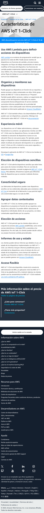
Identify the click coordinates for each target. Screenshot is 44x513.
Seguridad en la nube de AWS (11, 367)
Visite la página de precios (13, 295)
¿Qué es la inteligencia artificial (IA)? (13, 359)
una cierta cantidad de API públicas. (13, 277)
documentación (33, 118)
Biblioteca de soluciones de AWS (12, 391)
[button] (11, 8)
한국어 (27, 493)
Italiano (17, 491)
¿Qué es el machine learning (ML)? (12, 365)
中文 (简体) (34, 493)
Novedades (4, 370)
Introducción (5, 386)
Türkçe (3, 493)
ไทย (15, 493)
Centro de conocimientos (9, 451)
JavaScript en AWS (7, 430)
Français (10, 491)
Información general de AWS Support (13, 454)
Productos (4, 19)
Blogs (3, 373)
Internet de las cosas (16, 19)
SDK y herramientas (7, 415)
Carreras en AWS (6, 460)
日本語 (20, 493)
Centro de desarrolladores (9, 412)
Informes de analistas (8, 400)
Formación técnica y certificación (12, 388)
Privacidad (4, 502)
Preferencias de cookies (8, 505)
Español (3, 491)
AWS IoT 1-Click (8, 14)
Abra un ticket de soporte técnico (12, 445)
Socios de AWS (6, 403)
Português (25, 491)
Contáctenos (9, 313)
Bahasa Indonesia (17, 488)
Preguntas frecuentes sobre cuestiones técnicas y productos (20, 397)
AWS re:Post (5, 448)
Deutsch (27, 488)
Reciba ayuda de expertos (9, 442)
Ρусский (9, 493)
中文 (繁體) (4, 496)
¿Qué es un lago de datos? (9, 356)
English (34, 488)
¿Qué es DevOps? (7, 350)
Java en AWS (5, 424)
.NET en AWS (5, 418)
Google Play (9, 154)
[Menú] (39, 2)
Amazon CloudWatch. (34, 109)
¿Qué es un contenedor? (9, 353)
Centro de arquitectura (8, 394)
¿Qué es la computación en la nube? (13, 344)
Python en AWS (6, 421)
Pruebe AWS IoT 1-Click (13, 304)
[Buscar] (35, 2)
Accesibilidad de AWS (8, 347)
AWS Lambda (5, 57)
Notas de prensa (6, 376)
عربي (8, 488)
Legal (3, 457)
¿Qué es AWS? (5, 341)
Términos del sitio (26, 502)
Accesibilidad (14, 502)
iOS (2, 154)
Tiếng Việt (33, 491)
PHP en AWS (5, 427)
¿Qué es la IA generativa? (9, 362)
